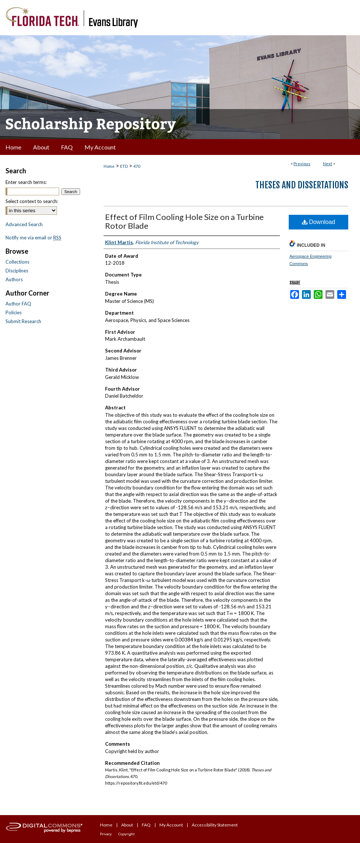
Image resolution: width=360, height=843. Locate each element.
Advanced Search (24, 224)
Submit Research (23, 321)
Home (109, 166)
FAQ (146, 825)
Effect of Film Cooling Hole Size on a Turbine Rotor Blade (184, 221)
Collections (17, 262)
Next (327, 163)
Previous (302, 163)
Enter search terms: (26, 182)
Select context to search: (32, 201)
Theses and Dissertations (301, 185)
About (127, 825)
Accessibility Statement (215, 825)
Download (318, 222)
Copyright (126, 834)
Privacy (106, 834)
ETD (124, 166)
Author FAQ (18, 304)
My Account (171, 825)
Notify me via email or (33, 237)
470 (136, 166)
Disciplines (17, 271)
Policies (14, 312)
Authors (14, 279)
